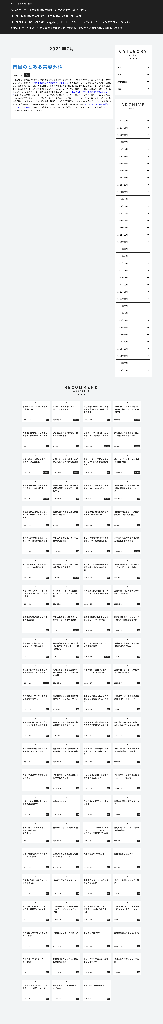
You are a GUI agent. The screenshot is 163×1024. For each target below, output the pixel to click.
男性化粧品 (122, 81)
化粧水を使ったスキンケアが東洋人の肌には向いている (43, 28)
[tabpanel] (36, 412)
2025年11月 (122, 163)
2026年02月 (122, 142)
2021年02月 (122, 306)
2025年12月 (122, 156)
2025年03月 (122, 170)
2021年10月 (122, 256)
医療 (119, 67)
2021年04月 (122, 291)
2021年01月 (122, 313)
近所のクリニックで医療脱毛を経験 (32, 10)
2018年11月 (122, 334)
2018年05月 (122, 370)
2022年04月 (122, 220)
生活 (119, 74)
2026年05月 (122, 120)
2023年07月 (122, 206)
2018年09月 (122, 348)
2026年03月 (122, 135)
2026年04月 (122, 127)
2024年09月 (122, 192)
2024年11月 (122, 177)
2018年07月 (122, 363)
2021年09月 (122, 263)
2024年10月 (122, 184)
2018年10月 (122, 341)
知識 (119, 88)
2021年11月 (122, 249)
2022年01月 (122, 241)
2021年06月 (122, 284)
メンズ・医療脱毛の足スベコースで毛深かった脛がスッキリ (46, 16)
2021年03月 (122, 299)
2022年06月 (122, 213)
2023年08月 (122, 199)
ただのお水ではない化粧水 (70, 10)
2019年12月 (122, 327)
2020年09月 (122, 320)
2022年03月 (122, 227)
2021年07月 (122, 277)
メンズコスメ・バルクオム (118, 22)
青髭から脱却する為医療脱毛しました (100, 28)
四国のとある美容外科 (38, 66)
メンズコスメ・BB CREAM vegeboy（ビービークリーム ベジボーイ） (55, 22)
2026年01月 (122, 149)
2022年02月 (122, 234)
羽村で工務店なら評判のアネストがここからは (51, 83)
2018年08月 (122, 356)
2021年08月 (122, 270)
